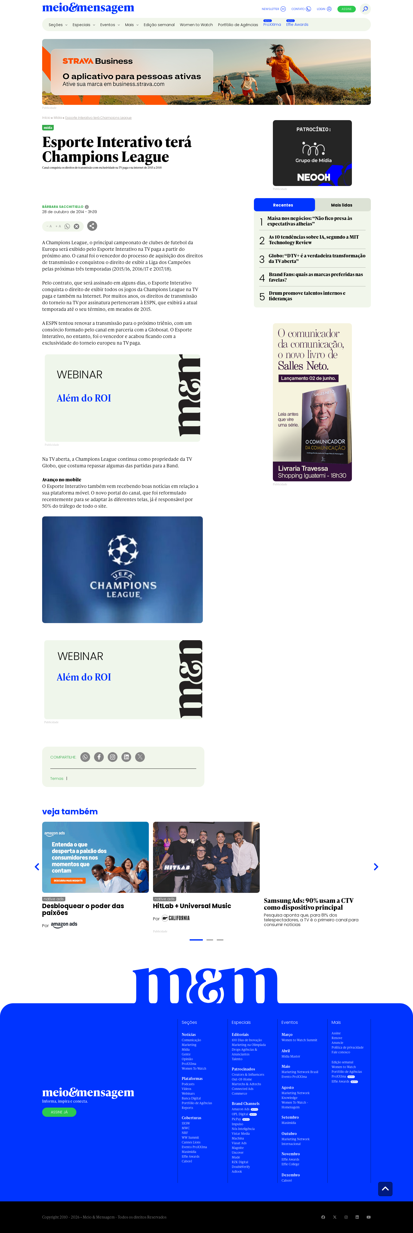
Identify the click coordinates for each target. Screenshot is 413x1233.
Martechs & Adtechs (246, 1084)
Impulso (237, 1124)
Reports (187, 1107)
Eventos (108, 24)
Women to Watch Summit (299, 1040)
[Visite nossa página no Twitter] (335, 1217)
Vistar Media (241, 1133)
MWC (186, 1128)
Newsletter (274, 9)
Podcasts (188, 1084)
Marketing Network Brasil (300, 1072)
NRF (185, 1133)
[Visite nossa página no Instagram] (346, 1217)
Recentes (283, 205)
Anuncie (337, 1042)
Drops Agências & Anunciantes (244, 1051)
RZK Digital (240, 1162)
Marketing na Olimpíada (249, 1045)
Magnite (238, 1148)
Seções (56, 24)
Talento (237, 1059)
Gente (186, 1054)
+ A (58, 226)
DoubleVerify (241, 1166)
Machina (238, 1138)
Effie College (290, 1164)
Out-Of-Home (242, 1079)
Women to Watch (196, 24)
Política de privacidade (347, 1047)
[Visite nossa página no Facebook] (323, 1217)
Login (324, 9)
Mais (130, 24)
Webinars (188, 1093)
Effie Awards (297, 24)
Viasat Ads (239, 1143)
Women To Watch (194, 1068)
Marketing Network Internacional (295, 1141)
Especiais (82, 24)
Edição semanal (159, 24)
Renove (337, 1038)
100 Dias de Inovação (247, 1040)
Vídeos (186, 1089)
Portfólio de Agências (238, 24)
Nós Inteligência (243, 1129)
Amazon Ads (240, 1109)
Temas (56, 778)
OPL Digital (240, 1114)
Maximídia (189, 1151)
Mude (236, 1157)
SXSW (186, 1123)
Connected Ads (242, 1089)
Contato (301, 9)
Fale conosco (341, 1052)
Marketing (189, 1045)
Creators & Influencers (248, 1074)
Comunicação (191, 1040)
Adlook (237, 1171)
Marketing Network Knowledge (295, 1095)
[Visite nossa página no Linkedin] (357, 1217)
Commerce (239, 1093)
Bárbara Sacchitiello (62, 206)
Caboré (187, 1161)
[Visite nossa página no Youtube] (369, 1217)
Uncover (238, 1152)
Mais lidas (341, 205)
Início (46, 117)
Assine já (59, 1112)
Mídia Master (291, 1056)
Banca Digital (191, 1098)
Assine (347, 9)
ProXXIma (272, 24)
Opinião (187, 1059)
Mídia (58, 117)
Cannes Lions (191, 1142)
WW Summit (190, 1137)
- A (49, 226)
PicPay (236, 1119)
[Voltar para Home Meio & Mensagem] (88, 9)
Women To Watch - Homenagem (295, 1104)
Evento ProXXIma (194, 1147)
